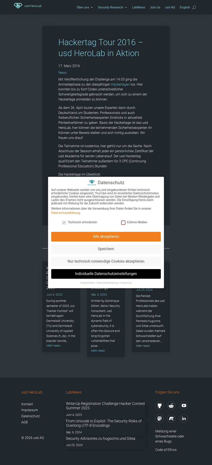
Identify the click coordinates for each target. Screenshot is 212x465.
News (62, 73)
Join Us (155, 7)
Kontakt (27, 404)
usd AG (170, 7)
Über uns (83, 7)
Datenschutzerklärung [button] (108, 281)
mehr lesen (53, 345)
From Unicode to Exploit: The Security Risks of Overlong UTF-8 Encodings (104, 423)
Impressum (29, 410)
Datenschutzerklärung (65, 211)
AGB (24, 422)
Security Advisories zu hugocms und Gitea (100, 438)
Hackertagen (120, 84)
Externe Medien (134, 220)
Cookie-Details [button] (87, 281)
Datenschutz (30, 416)
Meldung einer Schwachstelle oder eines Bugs (169, 436)
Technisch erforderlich (79, 220)
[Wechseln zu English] (185, 8)
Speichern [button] (106, 247)
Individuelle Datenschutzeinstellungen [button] (106, 272)
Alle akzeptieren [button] (106, 235)
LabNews (138, 7)
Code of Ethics (166, 450)
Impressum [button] (126, 281)
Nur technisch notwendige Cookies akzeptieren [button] (106, 260)
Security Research (110, 7)
